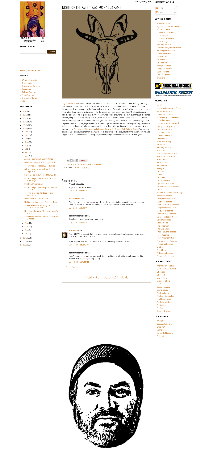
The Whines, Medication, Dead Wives (39, 166)
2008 (25, 245)
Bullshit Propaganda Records (169, 117)
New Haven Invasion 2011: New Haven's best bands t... (41, 212)
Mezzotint (161, 177)
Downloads (27, 83)
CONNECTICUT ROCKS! (166, 269)
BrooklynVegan (163, 327)
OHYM (159, 189)
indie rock (74, 164)
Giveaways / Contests (31, 86)
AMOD (159, 105)
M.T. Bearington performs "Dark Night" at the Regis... (40, 179)
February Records (164, 44)
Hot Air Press (162, 159)
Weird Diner (162, 250)
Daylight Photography (166, 126)
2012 (25, 125)
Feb (26, 230)
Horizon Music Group (166, 156)
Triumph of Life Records (167, 241)
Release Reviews (29, 92)
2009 (25, 241)
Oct (26, 138)
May (26, 156)
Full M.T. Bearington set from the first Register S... (39, 170)
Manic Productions (164, 53)
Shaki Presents (163, 72)
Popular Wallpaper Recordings (170, 192)
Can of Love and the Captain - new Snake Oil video (41, 217)
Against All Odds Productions (169, 26)
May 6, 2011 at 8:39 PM (78, 208)
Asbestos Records (164, 111)
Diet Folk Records (164, 132)
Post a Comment (73, 267)
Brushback (73, 230)
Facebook (32, 70)
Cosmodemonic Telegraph (168, 123)
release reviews (86, 164)
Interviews (26, 89)
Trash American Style (165, 238)
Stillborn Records (164, 220)
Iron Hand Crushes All (33, 184)
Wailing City (161, 305)
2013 (25, 122)
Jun (26, 152)
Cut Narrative (162, 35)
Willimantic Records (165, 253)
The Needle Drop (164, 299)
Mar (26, 226)
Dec (26, 131)
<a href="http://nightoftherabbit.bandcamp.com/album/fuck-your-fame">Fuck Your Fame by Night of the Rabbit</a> (91, 146)
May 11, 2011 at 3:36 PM (79, 245)
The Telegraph (163, 226)
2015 (25, 115)
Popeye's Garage (164, 65)
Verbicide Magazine (165, 333)
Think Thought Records (166, 232)
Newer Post (93, 277)
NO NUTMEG (162, 56)
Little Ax (160, 174)
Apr (26, 223)
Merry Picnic (162, 278)
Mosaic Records (163, 180)
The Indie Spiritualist (165, 296)
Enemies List (162, 138)
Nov (26, 135)
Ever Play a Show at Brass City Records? (40, 162)
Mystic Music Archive (165, 183)
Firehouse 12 (162, 150)
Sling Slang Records (165, 211)
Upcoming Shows (29, 98)
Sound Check (162, 290)
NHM (159, 284)
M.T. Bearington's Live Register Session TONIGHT (40, 188)
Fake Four (161, 144)
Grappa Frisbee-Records (167, 153)
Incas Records (162, 162)
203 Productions (164, 23)
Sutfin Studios (162, 223)
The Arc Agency (163, 74)
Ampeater (161, 321)
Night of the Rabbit (70, 103)
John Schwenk (74, 198)
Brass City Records (164, 114)
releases (98, 164)
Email (40, 70)
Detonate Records (164, 129)
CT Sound (161, 275)
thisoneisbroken (163, 311)
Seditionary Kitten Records (168, 204)
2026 (25, 111)
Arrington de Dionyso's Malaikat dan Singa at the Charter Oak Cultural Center (106, 129)
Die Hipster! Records (165, 38)
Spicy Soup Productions (166, 217)
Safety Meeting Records (166, 198)
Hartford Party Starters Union (169, 47)
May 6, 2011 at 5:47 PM (78, 190)
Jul (26, 149)
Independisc (162, 165)
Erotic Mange (162, 41)
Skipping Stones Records (167, 207)
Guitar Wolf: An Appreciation (36, 198)
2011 (25, 128)
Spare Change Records (166, 214)
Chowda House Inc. (165, 120)
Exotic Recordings (164, 141)
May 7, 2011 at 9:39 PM (78, 222)
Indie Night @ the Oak (166, 50)
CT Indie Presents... (30, 80)
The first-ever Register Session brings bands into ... (39, 194)
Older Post (111, 277)
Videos (25, 101)
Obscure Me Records (165, 63)
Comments (162, 12)
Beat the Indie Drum (165, 324)
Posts (159, 8)
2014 (25, 118)
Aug (26, 145)
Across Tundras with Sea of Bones (38, 159)
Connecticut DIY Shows (166, 32)
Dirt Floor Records (164, 135)
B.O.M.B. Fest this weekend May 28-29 (40, 175)
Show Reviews (28, 95)
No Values (161, 59)
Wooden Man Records (166, 256)
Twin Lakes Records (165, 244)
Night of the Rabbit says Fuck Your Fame (41, 202)
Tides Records (163, 235)
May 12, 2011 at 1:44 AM (79, 262)
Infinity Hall (161, 168)
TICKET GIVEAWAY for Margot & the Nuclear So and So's (39, 206)
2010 (25, 238)
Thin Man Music (163, 229)
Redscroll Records (164, 195)
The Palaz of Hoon (164, 302)
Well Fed (160, 336)
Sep (26, 142)
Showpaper (161, 330)
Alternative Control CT (166, 266)
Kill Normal (161, 171)
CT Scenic (161, 272)
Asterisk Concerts (164, 29)
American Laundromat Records (170, 108)
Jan (26, 233)
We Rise (160, 308)
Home (124, 277)
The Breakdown (163, 293)
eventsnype (161, 78)
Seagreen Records (164, 68)
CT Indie (76, 167)
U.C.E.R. (160, 247)
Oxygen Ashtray (163, 287)
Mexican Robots (163, 281)
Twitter (23, 70)
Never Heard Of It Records (168, 186)
